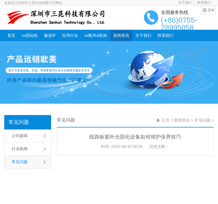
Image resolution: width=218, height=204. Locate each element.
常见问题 (19, 122)
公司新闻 (20, 135)
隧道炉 (50, 35)
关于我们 (185, 3)
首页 (11, 35)
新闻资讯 (121, 35)
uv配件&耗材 (95, 35)
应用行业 (70, 35)
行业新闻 (20, 148)
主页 (165, 120)
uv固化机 (30, 35)
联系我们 (204, 3)
